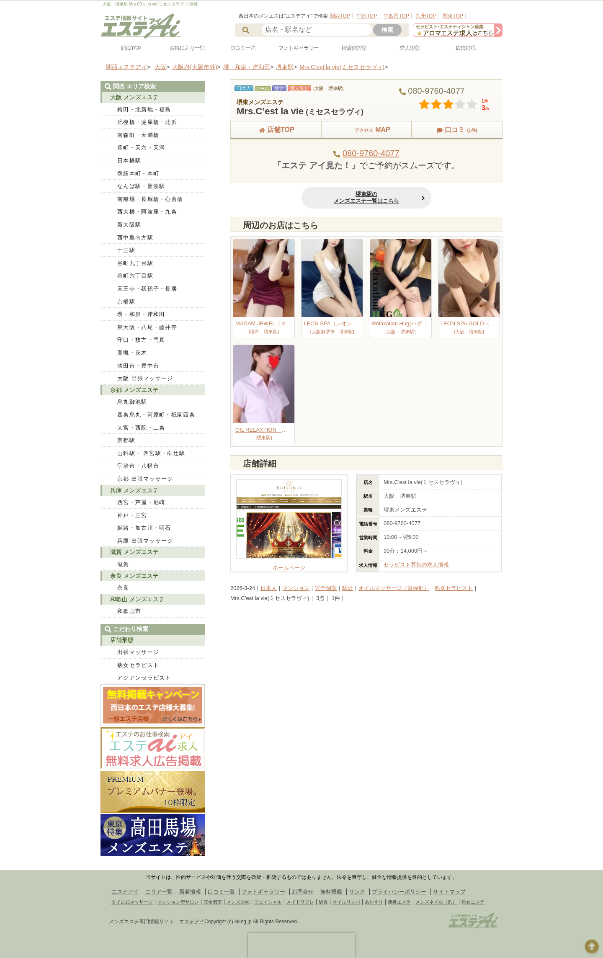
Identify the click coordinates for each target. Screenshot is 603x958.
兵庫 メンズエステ (134, 490)
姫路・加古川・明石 (144, 528)
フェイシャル (268, 901)
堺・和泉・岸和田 (141, 314)
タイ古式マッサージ (132, 901)
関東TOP (453, 16)
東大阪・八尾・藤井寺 (147, 327)
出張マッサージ (138, 652)
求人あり (299, 88)
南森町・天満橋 (138, 135)
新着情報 (190, 891)
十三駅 (126, 250)
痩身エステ (399, 901)
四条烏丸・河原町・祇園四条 (156, 415)
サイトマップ (449, 891)
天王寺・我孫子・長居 (147, 289)
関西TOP (340, 16)
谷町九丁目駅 (135, 263)
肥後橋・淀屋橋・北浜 (147, 122)
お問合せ (303, 891)
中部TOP (367, 16)
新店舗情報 (351, 49)
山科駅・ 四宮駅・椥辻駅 (151, 453)
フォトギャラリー (295, 49)
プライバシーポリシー (399, 891)
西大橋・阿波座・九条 (147, 212)
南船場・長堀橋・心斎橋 (150, 199)
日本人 (268, 588)
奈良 (123, 588)
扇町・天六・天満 (141, 147)
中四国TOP (396, 16)
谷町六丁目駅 (135, 276)
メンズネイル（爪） (436, 901)
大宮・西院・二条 (141, 428)
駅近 (347, 588)
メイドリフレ (300, 901)
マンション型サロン (178, 901)
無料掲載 (331, 891)
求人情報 (406, 49)
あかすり (374, 901)
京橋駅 (126, 302)
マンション (295, 588)
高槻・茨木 (132, 353)
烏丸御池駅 (132, 402)
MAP (366, 129)
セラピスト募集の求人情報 (416, 564)
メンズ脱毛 (238, 901)
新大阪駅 (129, 224)
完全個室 (326, 588)
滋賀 (123, 564)
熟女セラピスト (454, 588)
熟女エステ (472, 901)
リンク (357, 891)
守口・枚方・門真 (141, 340)
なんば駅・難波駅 (141, 186)
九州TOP (426, 16)
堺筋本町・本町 (138, 173)
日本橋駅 (129, 160)
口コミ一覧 (239, 49)
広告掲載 (462, 49)
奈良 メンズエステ (134, 575)
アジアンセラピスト (144, 678)
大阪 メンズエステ (134, 97)
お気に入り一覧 (184, 49)
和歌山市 (129, 611)
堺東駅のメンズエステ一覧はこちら (366, 197)
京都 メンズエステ (134, 389)
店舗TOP (275, 129)
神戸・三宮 (132, 515)
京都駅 (126, 440)
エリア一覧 (159, 891)
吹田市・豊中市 (138, 366)
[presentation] (301, 945)
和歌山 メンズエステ (137, 599)
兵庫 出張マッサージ (145, 541)
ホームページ (289, 564)
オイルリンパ (346, 901)
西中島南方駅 (135, 237)
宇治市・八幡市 (138, 466)
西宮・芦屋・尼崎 (141, 502)
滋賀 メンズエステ (134, 552)
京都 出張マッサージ (145, 479)
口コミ (457, 129)
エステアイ (125, 891)
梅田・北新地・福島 (144, 109)
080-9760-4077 (371, 153)
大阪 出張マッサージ (145, 378)
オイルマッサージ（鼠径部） (393, 588)
